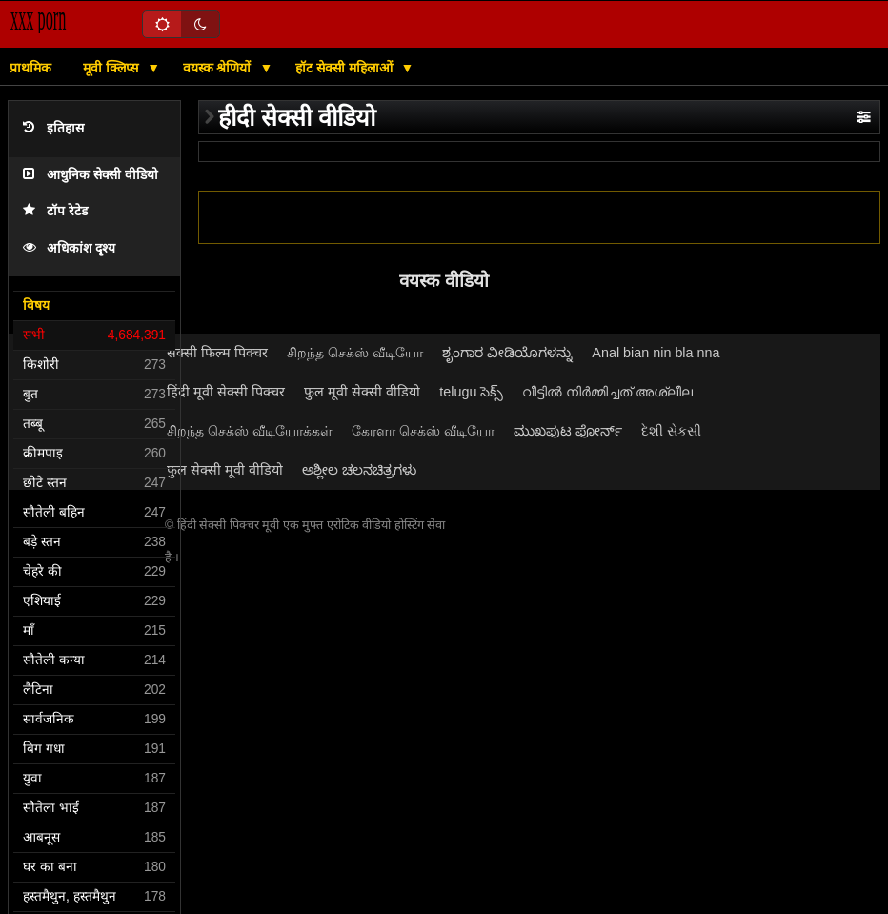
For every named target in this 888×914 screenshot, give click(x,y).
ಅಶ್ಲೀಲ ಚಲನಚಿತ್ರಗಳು (359, 469)
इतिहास (53, 128)
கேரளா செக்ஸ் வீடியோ (423, 430)
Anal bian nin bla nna (655, 352)
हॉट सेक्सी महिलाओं (345, 67)
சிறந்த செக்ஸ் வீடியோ (355, 352)
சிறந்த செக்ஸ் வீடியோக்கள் (250, 430)
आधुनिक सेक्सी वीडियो (90, 175)
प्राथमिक (30, 67)
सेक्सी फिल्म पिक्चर (217, 352)
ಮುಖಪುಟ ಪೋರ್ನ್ (568, 430)
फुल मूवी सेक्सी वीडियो (362, 391)
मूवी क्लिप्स (112, 67)
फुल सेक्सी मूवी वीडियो (225, 469)
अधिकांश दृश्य (69, 248)
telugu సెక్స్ (471, 391)
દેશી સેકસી (671, 430)
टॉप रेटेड (55, 211)
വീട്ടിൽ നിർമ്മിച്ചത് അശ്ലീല (607, 391)
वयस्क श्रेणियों (219, 67)
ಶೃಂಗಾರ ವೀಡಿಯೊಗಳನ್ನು (507, 352)
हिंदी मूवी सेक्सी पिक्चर (226, 391)
